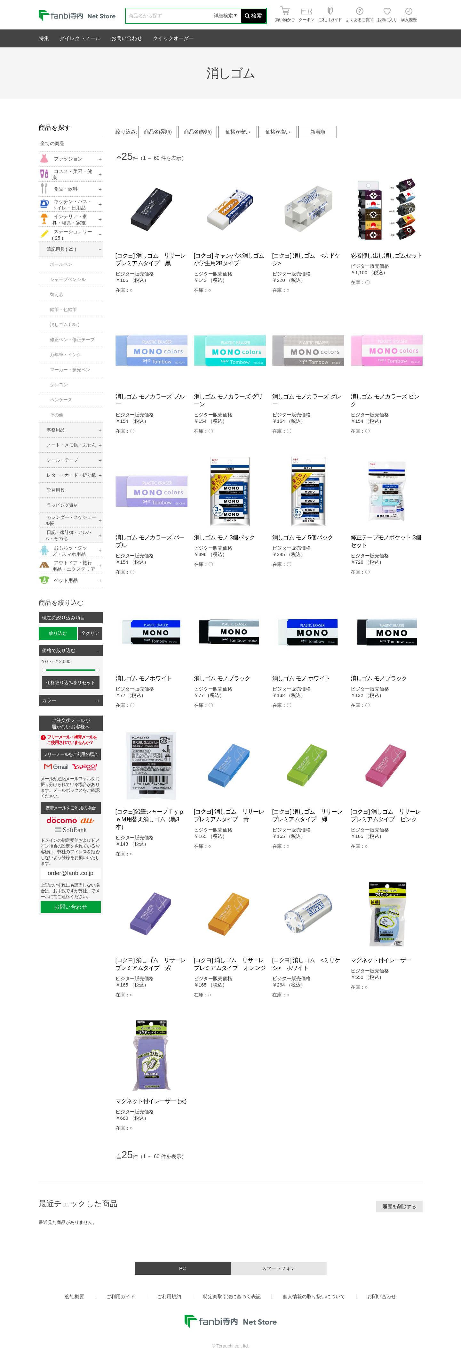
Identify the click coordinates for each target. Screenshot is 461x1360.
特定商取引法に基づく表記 (232, 1296)
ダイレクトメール (80, 38)
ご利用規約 (169, 1296)
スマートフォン (278, 1268)
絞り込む (58, 633)
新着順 (317, 132)
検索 (253, 16)
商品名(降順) (197, 132)
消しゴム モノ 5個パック (302, 537)
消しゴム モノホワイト (143, 678)
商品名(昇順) (157, 132)
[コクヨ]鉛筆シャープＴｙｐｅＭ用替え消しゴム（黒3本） (150, 819)
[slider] (44, 670)
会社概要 (74, 1296)
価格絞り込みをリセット (70, 682)
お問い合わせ (126, 38)
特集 (44, 38)
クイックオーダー (173, 38)
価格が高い (278, 132)
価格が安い (238, 132)
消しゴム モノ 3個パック (224, 537)
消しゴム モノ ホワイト (301, 678)
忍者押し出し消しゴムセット (387, 255)
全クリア (90, 633)
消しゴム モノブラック (222, 678)
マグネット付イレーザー (381, 960)
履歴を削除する (399, 1206)
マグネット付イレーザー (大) (151, 1101)
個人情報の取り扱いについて (314, 1296)
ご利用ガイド (120, 1296)
